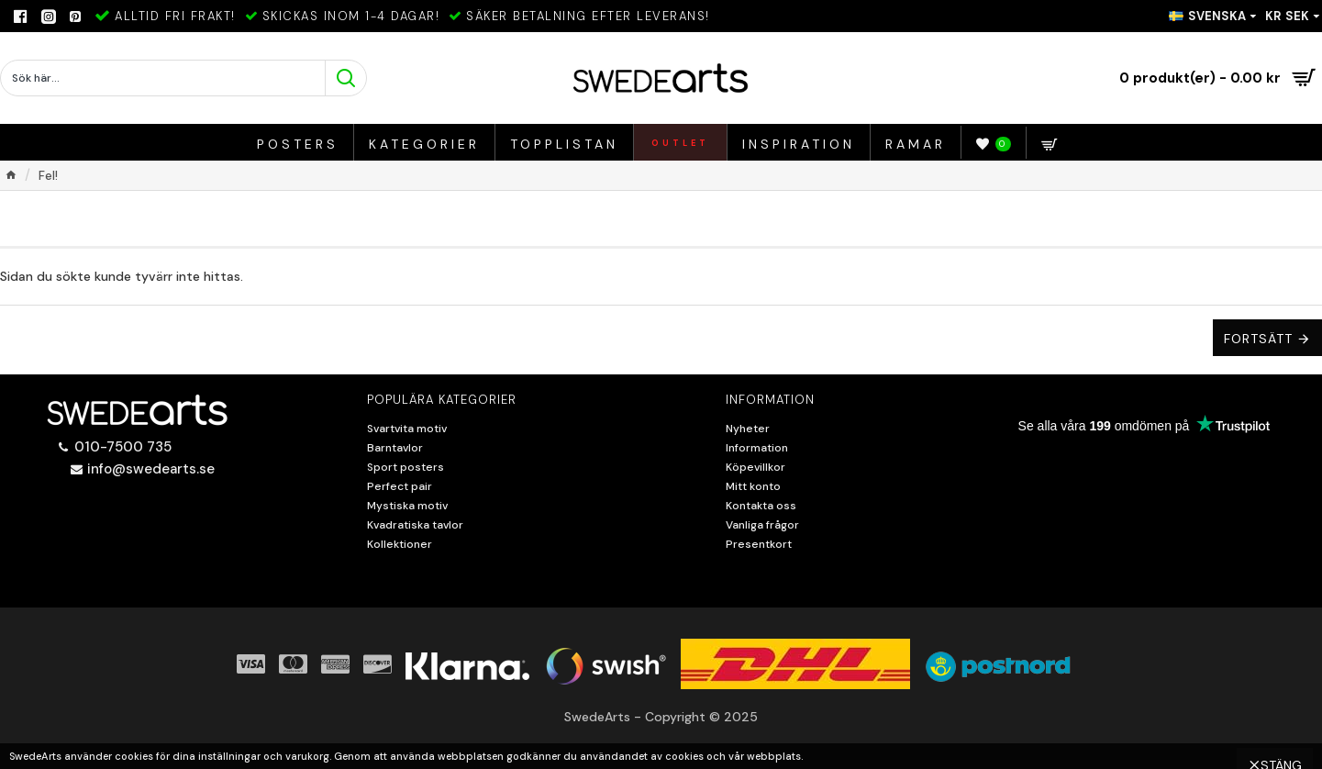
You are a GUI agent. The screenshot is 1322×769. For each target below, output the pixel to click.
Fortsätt (1258, 338)
